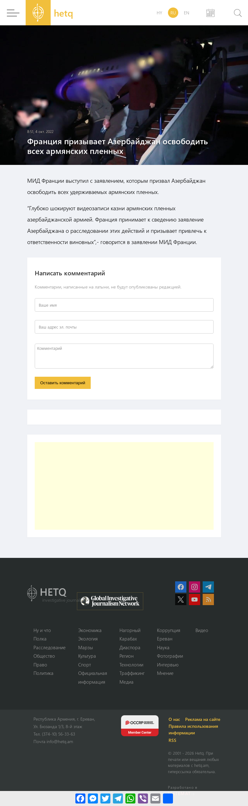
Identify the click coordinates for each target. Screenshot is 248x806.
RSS (172, 740)
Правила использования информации (193, 729)
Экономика (90, 630)
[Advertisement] (124, 486)
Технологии (131, 664)
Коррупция (168, 630)
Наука (163, 647)
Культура (87, 656)
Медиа (126, 682)
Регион (126, 656)
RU (173, 13)
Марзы (85, 647)
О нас (174, 719)
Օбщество (44, 656)
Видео (201, 630)
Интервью (168, 664)
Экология (88, 638)
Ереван (164, 638)
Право (40, 664)
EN (186, 13)
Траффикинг (131, 673)
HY (159, 13)
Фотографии (170, 656)
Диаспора (129, 647)
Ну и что (42, 630)
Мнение (165, 673)
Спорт (84, 664)
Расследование (49, 647)
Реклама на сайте (202, 719)
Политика (43, 673)
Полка (40, 638)
